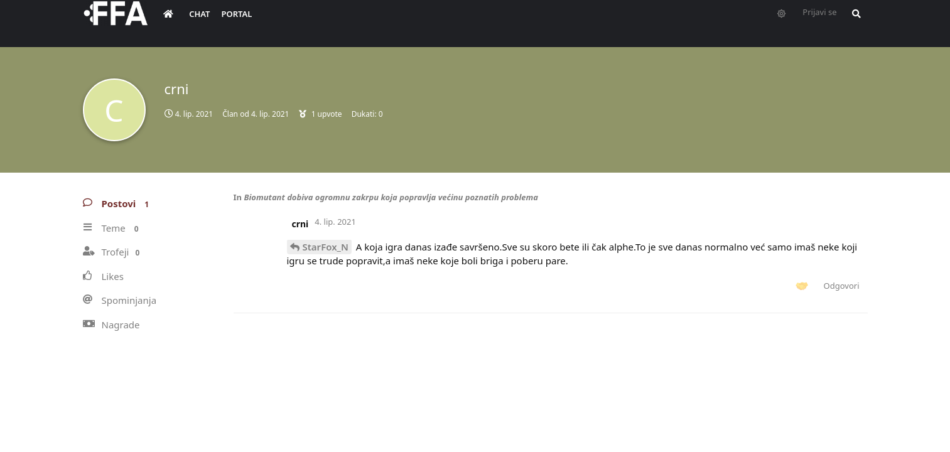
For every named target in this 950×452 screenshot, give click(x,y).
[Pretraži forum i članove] (853, 22)
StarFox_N (325, 246)
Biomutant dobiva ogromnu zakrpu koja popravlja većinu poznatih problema (391, 197)
